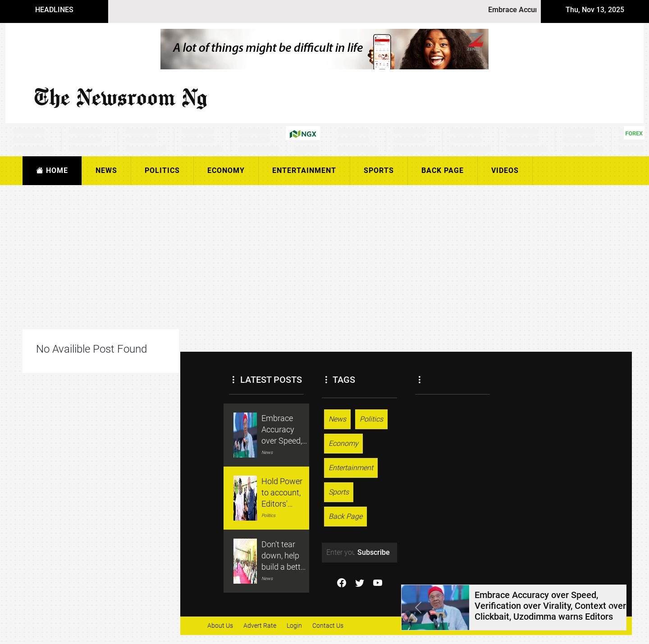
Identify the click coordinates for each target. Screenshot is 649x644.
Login (294, 625)
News (106, 170)
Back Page (442, 170)
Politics (162, 170)
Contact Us (327, 625)
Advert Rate (259, 625)
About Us (220, 625)
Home (52, 170)
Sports (379, 170)
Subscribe (373, 552)
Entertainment (304, 170)
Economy (226, 170)
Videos (505, 170)
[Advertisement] (298, 257)
